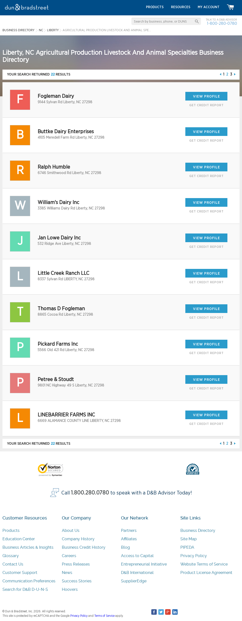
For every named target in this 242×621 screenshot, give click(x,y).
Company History (78, 539)
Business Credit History (83, 547)
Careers (69, 555)
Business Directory (197, 530)
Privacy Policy (193, 555)
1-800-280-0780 (222, 23)
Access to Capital (137, 555)
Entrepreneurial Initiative (144, 564)
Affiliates (129, 539)
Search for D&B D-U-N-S (25, 589)
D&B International (137, 572)
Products (11, 530)
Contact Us (12, 564)
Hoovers (70, 589)
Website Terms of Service (204, 564)
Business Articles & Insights (27, 547)
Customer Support (19, 572)
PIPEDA (187, 547)
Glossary (10, 555)
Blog (125, 547)
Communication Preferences (28, 581)
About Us (70, 530)
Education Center (18, 539)
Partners (129, 530)
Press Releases (76, 564)
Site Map (188, 539)
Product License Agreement (206, 572)
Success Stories (77, 581)
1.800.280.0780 (90, 493)
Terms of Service (104, 615)
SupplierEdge (133, 581)
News (67, 572)
